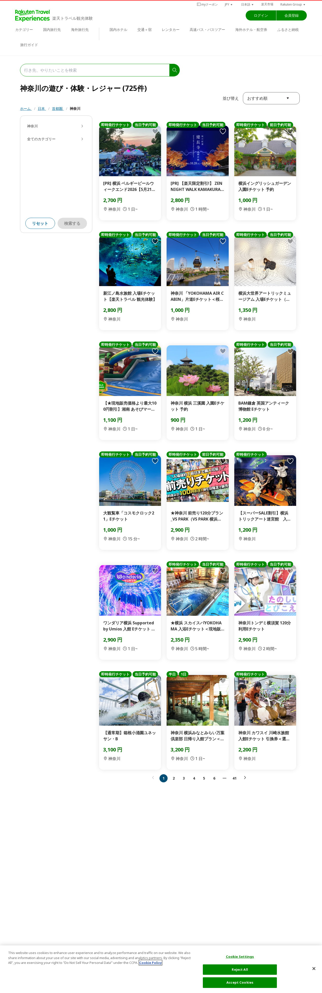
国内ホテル (118, 29)
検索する (72, 223)
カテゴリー (24, 29)
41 (234, 778)
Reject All (240, 969)
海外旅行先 (80, 29)
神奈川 (75, 108)
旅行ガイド (29, 44)
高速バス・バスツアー (207, 29)
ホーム (26, 108)
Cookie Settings (240, 956)
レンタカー (171, 29)
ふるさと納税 (288, 29)
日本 (42, 108)
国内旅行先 (52, 29)
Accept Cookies (239, 982)
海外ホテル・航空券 (251, 29)
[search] (175, 70)
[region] (161, 969)
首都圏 (58, 108)
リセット (40, 223)
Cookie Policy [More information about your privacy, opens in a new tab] (150, 962)
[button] (229, 4)
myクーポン (207, 4)
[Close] (313, 968)
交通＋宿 (144, 29)
